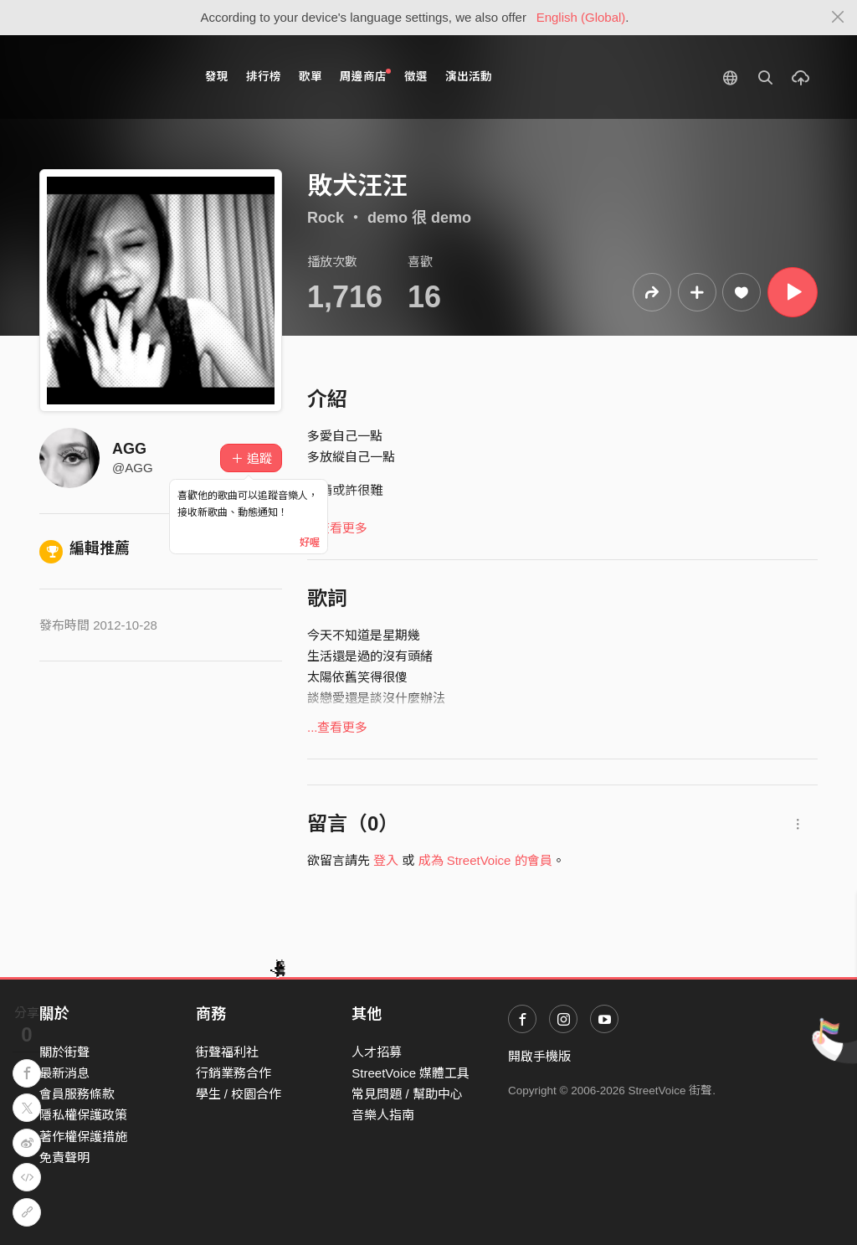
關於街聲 (64, 1052)
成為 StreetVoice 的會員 (485, 860)
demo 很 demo (419, 217)
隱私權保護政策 (83, 1115)
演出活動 (468, 76)
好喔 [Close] (310, 542)
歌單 (310, 76)
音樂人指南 (383, 1115)
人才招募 (377, 1052)
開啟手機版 (539, 1056)
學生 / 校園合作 (239, 1094)
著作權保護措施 (83, 1136)
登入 (385, 860)
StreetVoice (108, 77)
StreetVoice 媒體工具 (411, 1073)
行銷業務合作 (233, 1073)
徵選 (416, 76)
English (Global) (581, 17)
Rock (325, 217)
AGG (129, 448)
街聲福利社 (227, 1052)
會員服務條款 (77, 1094)
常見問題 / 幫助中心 (407, 1094)
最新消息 (64, 1073)
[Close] (838, 18)
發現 (216, 76)
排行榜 (263, 76)
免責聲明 (64, 1157)
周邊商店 (365, 76)
